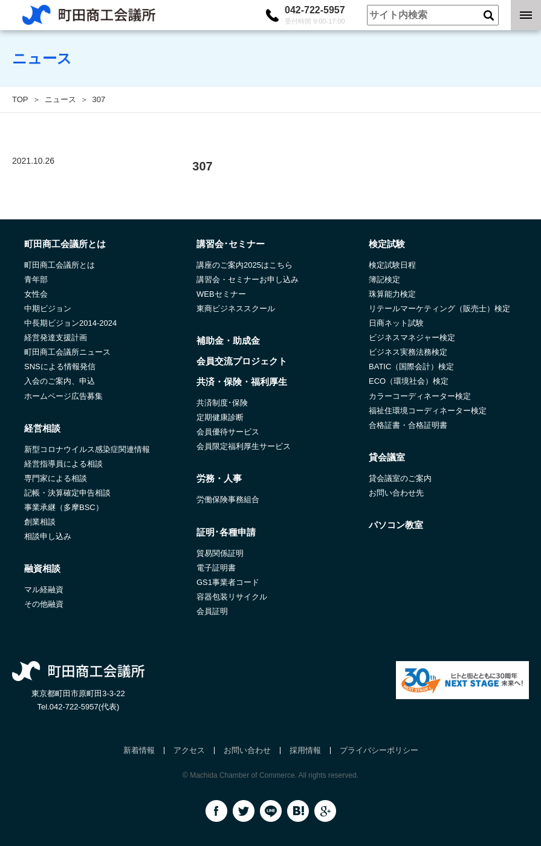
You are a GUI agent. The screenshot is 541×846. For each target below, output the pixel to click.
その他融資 (43, 604)
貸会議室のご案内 (400, 478)
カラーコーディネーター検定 (420, 396)
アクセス (189, 750)
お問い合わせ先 (396, 492)
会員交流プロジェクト (241, 361)
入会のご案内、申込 (59, 381)
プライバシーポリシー (379, 750)
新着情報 (139, 750)
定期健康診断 (220, 417)
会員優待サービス (227, 431)
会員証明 (212, 611)
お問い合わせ (247, 750)
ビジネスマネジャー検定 (412, 337)
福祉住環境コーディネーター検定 (428, 410)
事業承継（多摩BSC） (63, 507)
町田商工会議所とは (59, 265)
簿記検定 (384, 279)
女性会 (36, 294)
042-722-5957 (315, 15)
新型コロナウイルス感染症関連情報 (87, 449)
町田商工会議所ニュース (67, 352)
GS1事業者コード (227, 582)
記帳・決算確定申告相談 (67, 492)
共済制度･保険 (222, 402)
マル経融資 (43, 589)
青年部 (36, 279)
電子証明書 (216, 567)
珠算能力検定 (392, 294)
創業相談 (40, 521)
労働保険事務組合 (227, 499)
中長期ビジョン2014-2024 (70, 323)
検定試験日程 (392, 265)
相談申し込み (47, 536)
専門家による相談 (55, 478)
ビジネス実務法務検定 (408, 352)
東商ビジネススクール (235, 308)
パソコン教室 (396, 525)
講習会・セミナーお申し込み (247, 279)
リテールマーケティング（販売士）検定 (439, 308)
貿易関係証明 (220, 553)
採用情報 (305, 750)
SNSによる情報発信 (60, 366)
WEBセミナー (221, 294)
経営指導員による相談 (63, 463)
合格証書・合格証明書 (408, 425)
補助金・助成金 (228, 340)
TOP (20, 99)
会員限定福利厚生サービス (243, 446)
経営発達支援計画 (55, 337)
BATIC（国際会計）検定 (411, 366)
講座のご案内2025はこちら (244, 265)
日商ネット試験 (396, 323)
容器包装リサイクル (231, 596)
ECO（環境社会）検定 (409, 381)
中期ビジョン (47, 308)
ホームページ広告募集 (63, 396)
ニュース (60, 99)
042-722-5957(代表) (85, 706)
